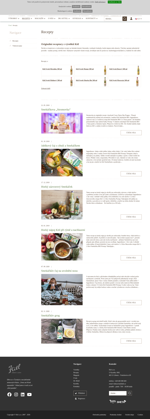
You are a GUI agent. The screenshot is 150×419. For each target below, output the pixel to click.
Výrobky (12, 18)
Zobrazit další (45, 88)
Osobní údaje (129, 415)
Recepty (26, 18)
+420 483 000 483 (120, 381)
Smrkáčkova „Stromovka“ (56, 109)
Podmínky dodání (116, 415)
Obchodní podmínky (99, 415)
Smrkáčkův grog (50, 315)
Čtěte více (131, 133)
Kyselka (77, 18)
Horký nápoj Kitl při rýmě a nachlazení (63, 229)
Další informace (100, 2)
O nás (50, 18)
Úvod (9, 25)
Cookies (140, 415)
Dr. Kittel (63, 18)
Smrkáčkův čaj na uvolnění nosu (59, 270)
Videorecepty (17, 46)
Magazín (39, 18)
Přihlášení (81, 393)
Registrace (81, 398)
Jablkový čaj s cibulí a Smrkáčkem (60, 145)
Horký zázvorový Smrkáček (57, 186)
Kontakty (91, 18)
